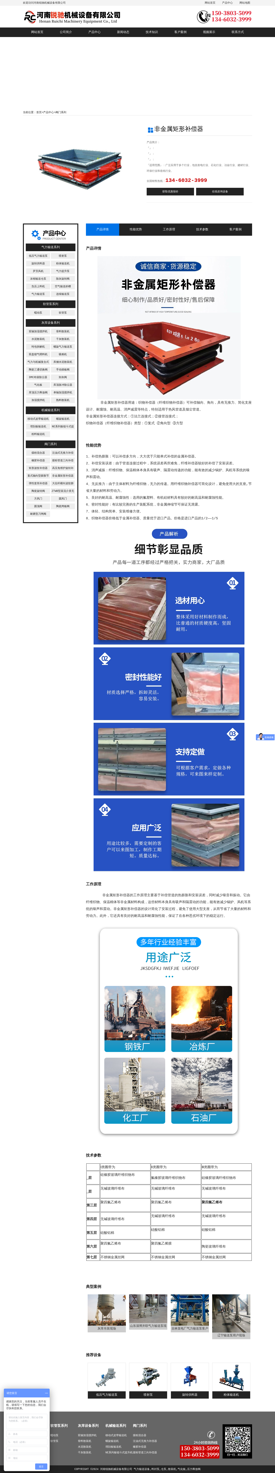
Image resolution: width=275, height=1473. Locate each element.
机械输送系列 (50, 410)
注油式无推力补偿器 (145, 1441)
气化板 (38, 384)
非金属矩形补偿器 (63, 475)
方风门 (38, 498)
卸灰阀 (63, 377)
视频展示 (209, 32)
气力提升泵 (63, 271)
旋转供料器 (38, 263)
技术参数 (202, 229)
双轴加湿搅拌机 (38, 331)
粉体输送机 (63, 263)
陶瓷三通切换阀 (38, 369)
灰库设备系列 (50, 323)
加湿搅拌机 (38, 400)
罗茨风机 (38, 271)
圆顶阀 (38, 506)
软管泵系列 (50, 304)
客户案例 (180, 32)
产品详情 (102, 229)
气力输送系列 (50, 247)
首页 (39, 112)
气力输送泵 (38, 294)
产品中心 (227, 2)
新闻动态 (123, 32)
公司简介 (66, 32)
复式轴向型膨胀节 (38, 475)
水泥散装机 (38, 339)
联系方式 (238, 32)
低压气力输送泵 (38, 255)
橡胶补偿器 (38, 460)
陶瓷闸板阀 (63, 506)
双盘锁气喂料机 (38, 354)
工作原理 (169, 229)
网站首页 (210, 2)
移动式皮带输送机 (38, 418)
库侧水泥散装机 (62, 362)
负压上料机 (38, 286)
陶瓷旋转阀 (38, 491)
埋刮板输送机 (38, 426)
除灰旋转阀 (63, 278)
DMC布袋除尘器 (38, 377)
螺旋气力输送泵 (62, 346)
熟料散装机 (63, 400)
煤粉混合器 (38, 452)
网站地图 (244, 2)
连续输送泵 (63, 294)
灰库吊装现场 (107, 1328)
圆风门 (63, 498)
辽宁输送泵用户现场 (231, 1335)
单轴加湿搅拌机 (62, 392)
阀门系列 (61, 112)
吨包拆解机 (38, 346)
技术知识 (152, 32)
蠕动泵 (38, 312)
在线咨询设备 (220, 191)
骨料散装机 (63, 331)
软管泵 (63, 312)
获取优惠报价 (170, 191)
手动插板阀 (63, 369)
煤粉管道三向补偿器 (145, 1452)
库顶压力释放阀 (38, 392)
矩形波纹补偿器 (38, 468)
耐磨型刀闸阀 (38, 513)
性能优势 (136, 229)
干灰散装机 (63, 339)
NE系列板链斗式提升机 (119, 1452)
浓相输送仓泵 (38, 278)
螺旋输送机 (63, 418)
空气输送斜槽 (63, 286)
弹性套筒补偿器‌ (38, 483)
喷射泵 (63, 255)
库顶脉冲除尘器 (62, 384)
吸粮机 (63, 354)
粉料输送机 (38, 434)
